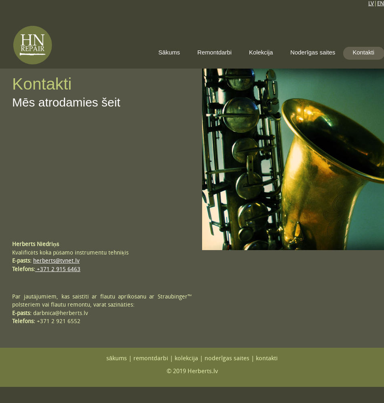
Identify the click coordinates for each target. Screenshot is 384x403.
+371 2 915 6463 (57, 270)
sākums (116, 359)
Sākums (169, 52)
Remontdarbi (214, 52)
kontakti (267, 359)
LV (371, 4)
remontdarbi (150, 359)
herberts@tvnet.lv (56, 261)
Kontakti (363, 52)
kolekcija (186, 359)
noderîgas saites (227, 359)
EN (380, 4)
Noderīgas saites (312, 52)
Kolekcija (261, 52)
